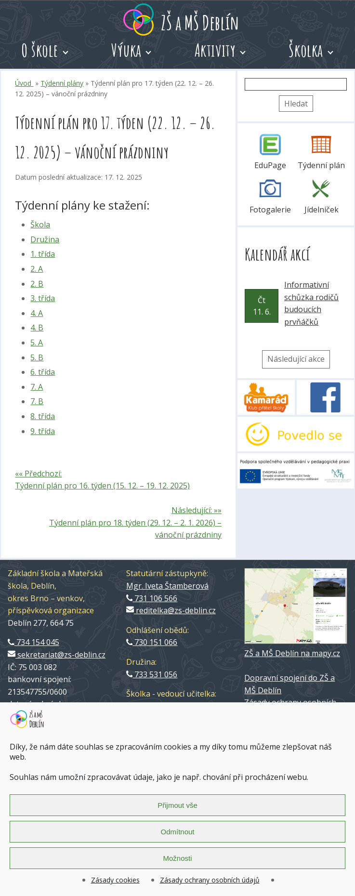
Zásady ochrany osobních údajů (210, 879)
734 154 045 (33, 642)
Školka (306, 50)
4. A (36, 313)
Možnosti (177, 858)
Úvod (24, 83)
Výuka (126, 50)
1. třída (42, 254)
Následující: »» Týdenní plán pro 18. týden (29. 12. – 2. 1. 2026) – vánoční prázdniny (135, 522)
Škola (40, 224)
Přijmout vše (177, 805)
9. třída (42, 431)
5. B (36, 357)
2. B (36, 283)
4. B (36, 327)
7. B (36, 401)
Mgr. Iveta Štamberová (167, 585)
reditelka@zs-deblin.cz (171, 610)
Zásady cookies (115, 879)
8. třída (42, 416)
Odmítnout (177, 832)
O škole (39, 50)
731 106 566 (152, 598)
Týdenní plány (61, 83)
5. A (36, 342)
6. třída (42, 372)
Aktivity (215, 50)
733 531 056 (152, 674)
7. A (36, 387)
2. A (36, 269)
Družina (44, 239)
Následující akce (296, 359)
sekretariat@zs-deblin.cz (56, 654)
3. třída (42, 298)
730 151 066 (152, 642)
